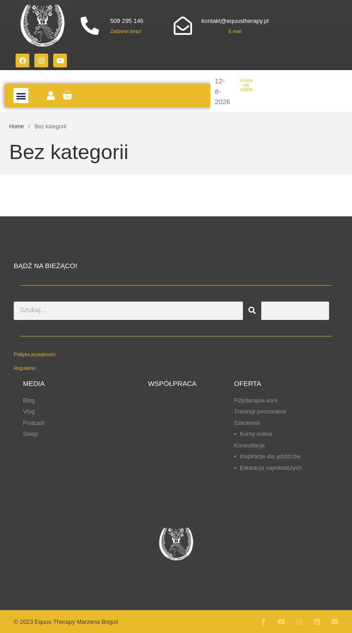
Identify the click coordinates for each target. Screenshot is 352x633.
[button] (20, 95)
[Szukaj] (252, 311)
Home (16, 126)
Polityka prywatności (34, 354)
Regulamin (25, 368)
